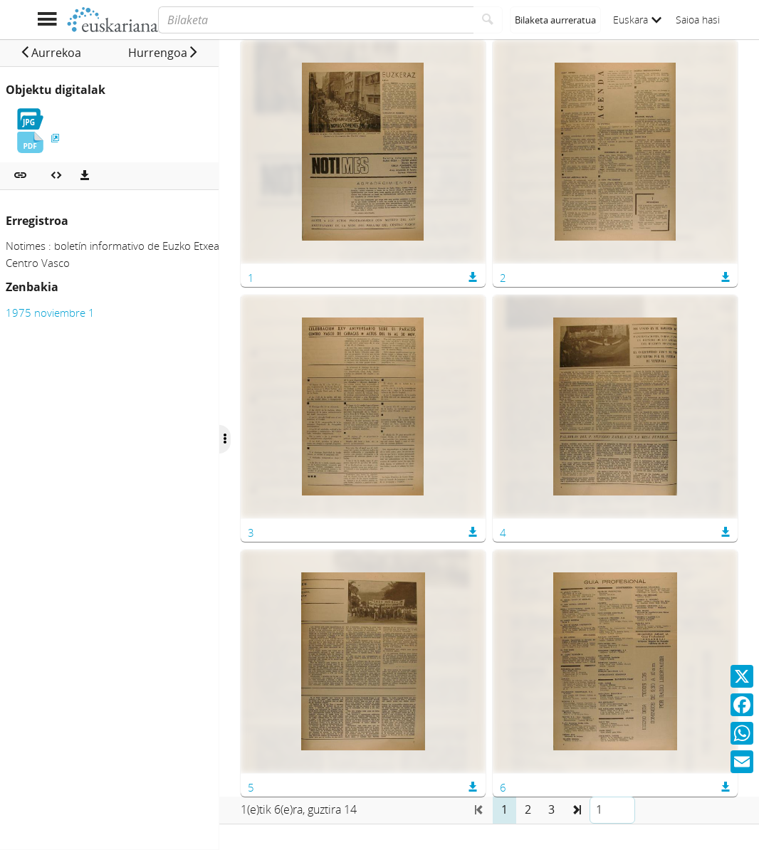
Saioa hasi (698, 19)
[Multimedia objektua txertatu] (56, 175)
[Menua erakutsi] (46, 19)
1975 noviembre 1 (50, 312)
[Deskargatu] (84, 175)
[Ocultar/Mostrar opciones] (247, 439)
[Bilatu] (488, 19)
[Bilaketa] (315, 19)
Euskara (637, 19)
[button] (56, 52)
